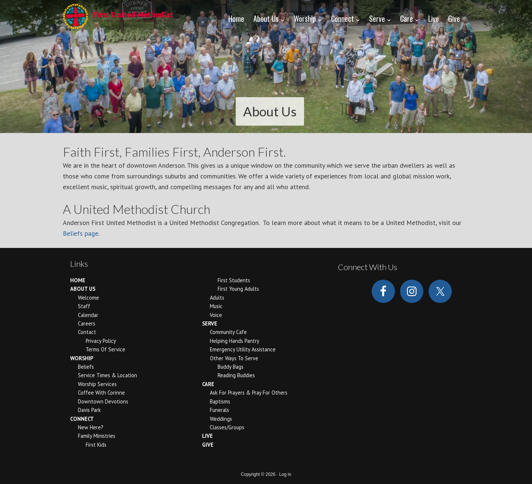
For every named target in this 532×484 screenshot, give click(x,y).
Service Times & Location (107, 375)
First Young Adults (238, 288)
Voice (216, 314)
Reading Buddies (236, 375)
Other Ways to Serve (234, 358)
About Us (82, 288)
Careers (86, 323)
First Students (234, 280)
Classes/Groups (227, 427)
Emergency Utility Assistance (243, 349)
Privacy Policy (101, 340)
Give (208, 444)
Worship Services (97, 384)
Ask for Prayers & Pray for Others (248, 392)
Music (216, 306)
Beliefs (86, 366)
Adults (217, 297)
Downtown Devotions (103, 401)
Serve (209, 323)
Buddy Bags (230, 366)
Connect (82, 418)
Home (77, 280)
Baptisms (220, 401)
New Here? (90, 427)
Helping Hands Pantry (234, 340)
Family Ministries (96, 435)
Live (207, 435)
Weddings (221, 418)
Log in (285, 474)
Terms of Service (105, 349)
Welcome (88, 297)
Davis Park (89, 409)
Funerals (219, 409)
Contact (87, 331)
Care (208, 384)
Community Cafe (228, 331)
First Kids (96, 444)
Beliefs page (80, 233)
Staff (84, 306)
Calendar (88, 314)
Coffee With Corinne (101, 392)
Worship (81, 358)
